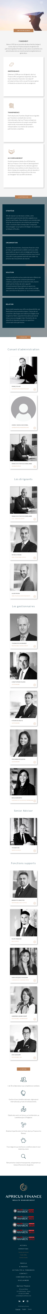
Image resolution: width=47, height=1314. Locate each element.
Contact (23, 1273)
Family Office (23, 1255)
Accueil (23, 1245)
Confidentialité (23, 1277)
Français (18, 1309)
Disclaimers (23, 1280)
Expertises (23, 1249)
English (24, 1309)
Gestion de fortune (24, 1252)
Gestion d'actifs (23, 1257)
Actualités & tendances (23, 1270)
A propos (23, 1266)
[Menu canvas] (42, 2)
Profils (23, 1263)
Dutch (30, 1309)
